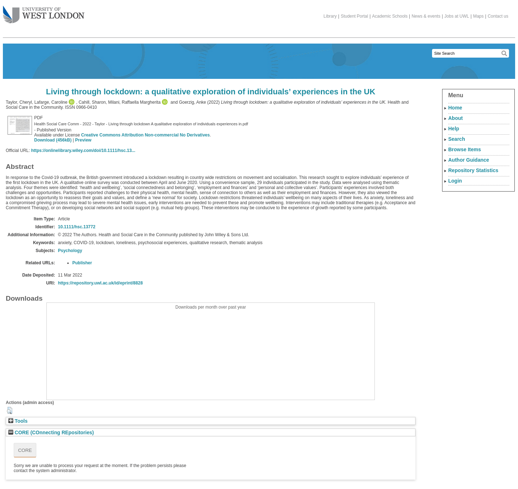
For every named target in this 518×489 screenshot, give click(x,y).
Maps (478, 16)
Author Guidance (468, 160)
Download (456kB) (53, 140)
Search (456, 139)
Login (455, 181)
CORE (25, 450)
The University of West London (43, 12)
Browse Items (464, 149)
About (455, 118)
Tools (18, 421)
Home (455, 108)
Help (453, 128)
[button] (9, 410)
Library (330, 16)
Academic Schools (390, 16)
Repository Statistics (473, 170)
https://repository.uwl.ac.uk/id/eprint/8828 (100, 283)
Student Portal (354, 16)
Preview (83, 140)
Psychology (70, 250)
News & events (426, 16)
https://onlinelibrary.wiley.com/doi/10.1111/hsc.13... (83, 150)
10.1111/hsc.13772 (76, 226)
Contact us (498, 16)
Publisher (82, 262)
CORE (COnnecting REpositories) (51, 432)
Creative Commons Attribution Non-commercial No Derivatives (145, 135)
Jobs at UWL (456, 16)
